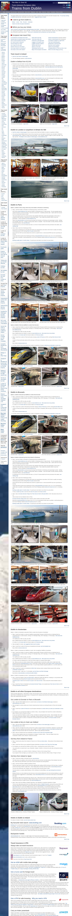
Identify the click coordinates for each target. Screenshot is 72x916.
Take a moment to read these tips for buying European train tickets (25, 29)
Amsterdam (30, 22)
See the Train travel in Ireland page (20, 56)
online (3, 425)
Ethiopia (3, 168)
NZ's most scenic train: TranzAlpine (4, 322)
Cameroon (4, 165)
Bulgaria (3, 60)
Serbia (3, 98)
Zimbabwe (4, 186)
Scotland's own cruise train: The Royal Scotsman (4, 407)
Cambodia (4, 120)
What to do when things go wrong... (55, 49)
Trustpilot (49, 855)
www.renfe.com (16, 786)
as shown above (30, 677)
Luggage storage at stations (38, 43)
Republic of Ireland (3, 33)
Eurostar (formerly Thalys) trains (19, 498)
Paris (21, 22)
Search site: (55, 2)
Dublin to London (17, 130)
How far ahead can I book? (16, 43)
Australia (3, 207)
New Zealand (4, 208)
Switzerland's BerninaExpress (4, 307)
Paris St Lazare (30, 231)
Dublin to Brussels (18, 392)
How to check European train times (18, 40)
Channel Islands (4, 28)
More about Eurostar (28, 365)
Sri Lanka (4, 149)
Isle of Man (3, 29)
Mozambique (4, 175)
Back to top (66, 125)
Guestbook (53, 12)
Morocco (3, 174)
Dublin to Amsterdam (18, 629)
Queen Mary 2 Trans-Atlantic (4, 243)
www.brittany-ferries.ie (56, 766)
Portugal (3, 93)
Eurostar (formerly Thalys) (24, 493)
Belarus (3, 57)
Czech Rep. (4, 64)
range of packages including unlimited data (29, 868)
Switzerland (4, 104)
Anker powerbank (41, 914)
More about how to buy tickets (48, 333)
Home (4, 12)
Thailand (3, 153)
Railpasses (33, 12)
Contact (48, 12)
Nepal (3, 139)
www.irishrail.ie (28, 58)
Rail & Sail (34, 668)
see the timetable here (45, 646)
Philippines (4, 143)
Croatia (3, 62)
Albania (3, 52)
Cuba (2, 195)
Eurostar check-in (16, 719)
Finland (3, 68)
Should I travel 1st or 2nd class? (18, 46)
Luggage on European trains (38, 42)
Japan (3, 132)
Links (37, 12)
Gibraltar (3, 73)
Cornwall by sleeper (3, 26)
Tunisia (3, 184)
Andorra (3, 53)
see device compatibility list (34, 867)
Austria (3, 55)
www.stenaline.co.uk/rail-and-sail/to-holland (28, 673)
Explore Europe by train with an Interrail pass (4, 254)
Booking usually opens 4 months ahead (21, 240)
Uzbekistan (4, 156)
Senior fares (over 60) (36, 37)
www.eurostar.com (23, 343)
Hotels (13, 818)
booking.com (27, 826)
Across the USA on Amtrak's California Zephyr (3, 329)
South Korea (4, 147)
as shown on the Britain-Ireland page (45, 701)
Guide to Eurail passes (53, 37)
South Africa (4, 179)
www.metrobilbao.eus (36, 780)
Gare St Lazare (34, 491)
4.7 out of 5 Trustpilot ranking (48, 904)
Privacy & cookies (59, 12)
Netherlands (4, 89)
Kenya (3, 171)
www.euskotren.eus (22, 791)
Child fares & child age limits (38, 40)
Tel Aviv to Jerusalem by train (3, 379)
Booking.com (13, 825)
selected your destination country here (52, 345)
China (3, 121)
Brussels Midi (57, 406)
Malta (3, 85)
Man (17, 2)
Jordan (3, 133)
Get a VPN (14, 898)
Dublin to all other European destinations (21, 23)
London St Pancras (40, 337)
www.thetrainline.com (40, 235)
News (40, 12)
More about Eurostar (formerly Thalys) (40, 603)
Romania (3, 95)
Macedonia (4, 84)
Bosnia (3, 59)
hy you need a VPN (40, 898)
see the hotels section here (30, 820)
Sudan (3, 181)
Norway (3, 91)
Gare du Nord (43, 491)
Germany (4, 71)
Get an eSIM (15, 862)
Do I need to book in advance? (17, 42)
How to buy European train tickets (3, 44)
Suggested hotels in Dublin (40, 17)
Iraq (2, 129)
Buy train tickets (14, 12)
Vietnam (3, 157)
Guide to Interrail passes (53, 39)
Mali (2, 172)
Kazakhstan (4, 135)
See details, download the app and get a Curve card (49, 893)
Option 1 (13, 207)
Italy (2, 78)
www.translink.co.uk (40, 78)
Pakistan (3, 142)
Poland (3, 92)
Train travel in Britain (3, 21)
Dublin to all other (17, 691)
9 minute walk (22, 334)
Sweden (3, 103)
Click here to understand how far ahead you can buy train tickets (41, 32)
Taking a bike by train (36, 45)
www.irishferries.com (17, 135)
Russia (3, 96)
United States (4, 200)
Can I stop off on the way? (16, 45)
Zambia (3, 185)
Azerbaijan (4, 114)
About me (44, 12)
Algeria (3, 163)
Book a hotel (27, 12)
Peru (2, 196)
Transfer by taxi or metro (18, 680)
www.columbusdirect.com (18, 857)
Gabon (3, 170)
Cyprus (3, 63)
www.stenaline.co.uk (22, 220)
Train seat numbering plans (54, 42)
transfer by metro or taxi (21, 491)
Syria (3, 150)
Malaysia (3, 138)
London (17, 22)
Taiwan (3, 151)
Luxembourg (4, 82)
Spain (3, 102)
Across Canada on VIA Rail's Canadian (3, 338)
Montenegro (4, 88)
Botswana (4, 164)
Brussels (25, 22)
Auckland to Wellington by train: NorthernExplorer (4, 314)
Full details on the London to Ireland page (28, 136)
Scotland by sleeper (3, 23)
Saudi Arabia (4, 145)
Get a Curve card (17, 872)
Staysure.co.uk (28, 851)
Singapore (4, 146)
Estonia (3, 67)
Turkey (3, 106)
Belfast (13, 22)
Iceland (3, 77)
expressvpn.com (34, 906)
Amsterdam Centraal (17, 669)
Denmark (3, 66)
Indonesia (4, 127)
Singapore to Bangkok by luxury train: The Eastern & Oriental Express (4, 363)
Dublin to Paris (16, 205)
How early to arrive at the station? (18, 49)
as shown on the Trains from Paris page (48, 744)
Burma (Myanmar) (4, 118)
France (3, 70)
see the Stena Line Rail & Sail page (40, 671)
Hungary (3, 75)
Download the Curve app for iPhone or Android (29, 879)
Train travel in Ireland (18, 54)
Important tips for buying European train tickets (21, 39)
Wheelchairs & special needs (54, 43)
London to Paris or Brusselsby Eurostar (3, 49)
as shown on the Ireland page (43, 724)
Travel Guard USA (28, 859)
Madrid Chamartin (45, 784)
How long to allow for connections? (18, 48)
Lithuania (3, 81)
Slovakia (3, 99)
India (3, 125)
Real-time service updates (53, 45)
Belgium (3, 56)
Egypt (3, 167)
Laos (3, 136)
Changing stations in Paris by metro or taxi (57, 48)
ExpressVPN (30, 904)
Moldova (3, 86)
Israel (3, 131)
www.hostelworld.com (15, 835)
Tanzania (3, 182)
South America (3, 198)
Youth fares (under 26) (36, 39)
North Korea (4, 140)
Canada (3, 193)
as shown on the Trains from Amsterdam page (42, 732)
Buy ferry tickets (21, 12)
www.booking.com (35, 823)
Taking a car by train (36, 46)
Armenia (3, 113)
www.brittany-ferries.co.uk (41, 774)
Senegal (3, 178)
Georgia (3, 122)
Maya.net (43, 867)
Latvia (3, 80)
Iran (2, 128)
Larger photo (55, 102)
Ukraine (3, 107)
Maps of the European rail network (39, 49)
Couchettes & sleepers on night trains (56, 40)
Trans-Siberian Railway (3, 218)
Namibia (3, 177)
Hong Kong (4, 124)
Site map (8, 12)
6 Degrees (3, 458)
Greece (3, 74)
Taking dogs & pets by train (37, 48)
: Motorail (4, 262)
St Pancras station (39, 334)
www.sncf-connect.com (50, 237)
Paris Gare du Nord (56, 337)
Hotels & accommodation (53, 46)
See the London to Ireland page (19, 132)
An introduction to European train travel (19, 37)
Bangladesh (4, 116)
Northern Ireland (4, 31)
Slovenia (3, 100)
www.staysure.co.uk (17, 855)
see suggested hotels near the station (32, 644)
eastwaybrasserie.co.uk (26, 663)
